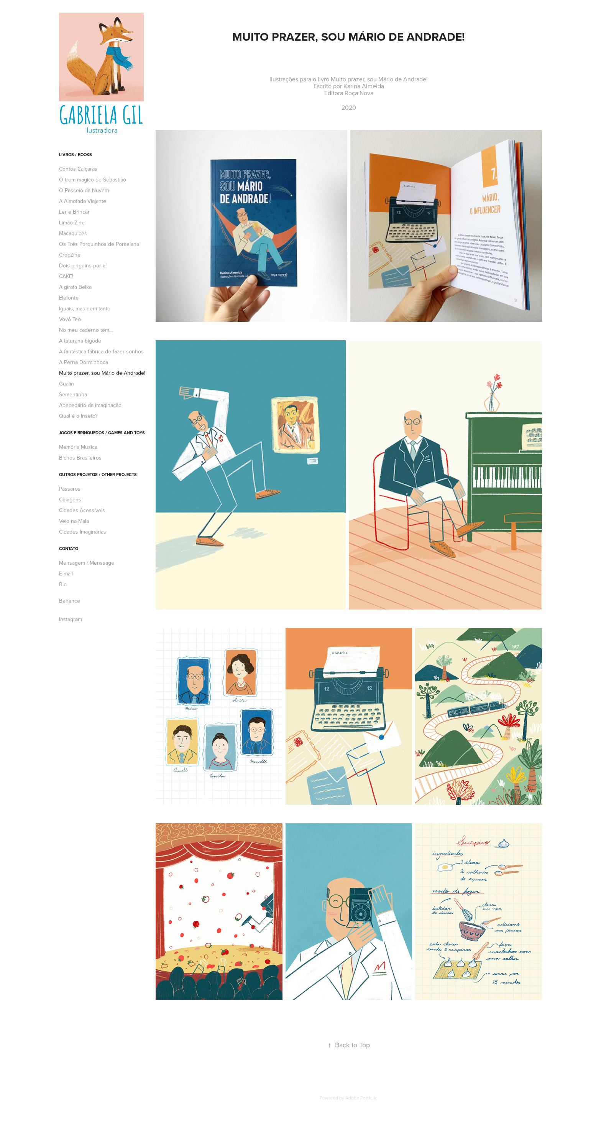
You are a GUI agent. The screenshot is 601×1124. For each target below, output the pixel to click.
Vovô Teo (70, 319)
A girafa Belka (75, 287)
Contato (68, 549)
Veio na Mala (74, 521)
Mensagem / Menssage (86, 563)
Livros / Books (75, 155)
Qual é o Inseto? (78, 416)
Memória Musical (79, 447)
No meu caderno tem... (86, 330)
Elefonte (69, 298)
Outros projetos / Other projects (98, 474)
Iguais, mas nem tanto (84, 308)
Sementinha (73, 394)
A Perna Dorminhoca (83, 362)
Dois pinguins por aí (83, 265)
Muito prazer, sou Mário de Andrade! (102, 373)
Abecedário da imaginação (90, 405)
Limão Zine (72, 222)
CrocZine (69, 255)
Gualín (66, 383)
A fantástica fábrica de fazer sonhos (101, 351)
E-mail (66, 573)
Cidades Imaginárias (82, 532)
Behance (69, 601)
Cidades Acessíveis (82, 510)
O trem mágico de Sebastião (92, 179)
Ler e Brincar (74, 212)
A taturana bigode (80, 340)
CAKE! (66, 276)
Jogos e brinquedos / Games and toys (102, 433)
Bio (63, 584)
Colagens (70, 499)
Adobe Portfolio (361, 1097)
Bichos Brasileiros (80, 457)
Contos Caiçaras (78, 169)
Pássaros (69, 489)
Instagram (70, 619)
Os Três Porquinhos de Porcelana (99, 244)
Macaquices (73, 233)
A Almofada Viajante (82, 201)
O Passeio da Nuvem (84, 190)
